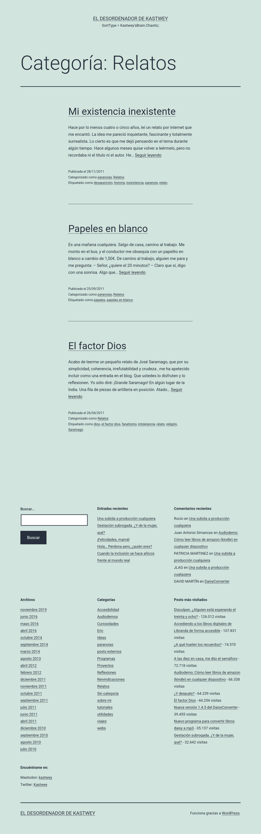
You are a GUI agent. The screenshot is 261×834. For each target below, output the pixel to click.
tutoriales (105, 707)
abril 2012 (28, 665)
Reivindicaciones (111, 679)
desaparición (103, 183)
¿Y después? (184, 693)
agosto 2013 (30, 658)
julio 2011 (28, 707)
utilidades (105, 714)
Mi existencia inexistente (122, 111)
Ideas (101, 637)
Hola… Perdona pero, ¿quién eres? (124, 546)
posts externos (109, 651)
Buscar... (27, 509)
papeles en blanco (120, 300)
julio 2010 (28, 749)
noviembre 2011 (33, 686)
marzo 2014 (30, 651)
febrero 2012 (30, 672)
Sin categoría (108, 693)
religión (171, 424)
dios (97, 424)
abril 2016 (28, 631)
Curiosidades (108, 624)
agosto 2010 (30, 742)
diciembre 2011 (33, 679)
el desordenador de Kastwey (130, 18)
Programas (106, 658)
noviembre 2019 (33, 610)
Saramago (75, 430)
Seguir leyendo (148, 155)
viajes (102, 721)
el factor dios (111, 424)
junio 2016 (29, 616)
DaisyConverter (217, 581)
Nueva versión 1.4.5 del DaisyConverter (206, 707)
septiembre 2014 (34, 644)
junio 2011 (29, 714)
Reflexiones (106, 672)
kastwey (45, 777)
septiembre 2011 (34, 700)
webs (101, 728)
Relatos (118, 177)
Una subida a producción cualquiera (126, 518)
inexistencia (135, 183)
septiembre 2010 (34, 735)
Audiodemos (107, 616)
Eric (100, 631)
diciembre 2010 (33, 728)
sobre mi (104, 700)
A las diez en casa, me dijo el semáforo (205, 658)
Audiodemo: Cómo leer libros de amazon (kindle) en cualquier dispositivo (206, 539)
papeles (99, 300)
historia (119, 183)
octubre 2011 (31, 693)
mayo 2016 (29, 624)
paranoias (105, 177)
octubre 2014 (31, 637)
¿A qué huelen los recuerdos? (198, 644)
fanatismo (129, 424)
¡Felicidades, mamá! (113, 539)
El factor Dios (97, 346)
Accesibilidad (108, 610)
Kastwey (40, 784)
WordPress (231, 813)
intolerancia (146, 424)
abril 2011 (28, 721)
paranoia (151, 183)
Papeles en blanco (108, 228)
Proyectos (105, 665)
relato (163, 183)
